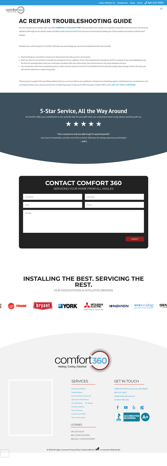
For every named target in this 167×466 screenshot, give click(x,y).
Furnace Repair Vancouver (81, 394)
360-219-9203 (120, 391)
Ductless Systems (77, 405)
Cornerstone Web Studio (110, 448)
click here (131, 83)
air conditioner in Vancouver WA (66, 26)
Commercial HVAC (78, 412)
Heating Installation (78, 387)
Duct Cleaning (76, 409)
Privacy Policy (75, 448)
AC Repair (89, 402)
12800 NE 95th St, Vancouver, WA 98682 (131, 387)
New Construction (78, 416)
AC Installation (77, 402)
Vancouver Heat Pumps (80, 398)
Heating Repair (77, 391)
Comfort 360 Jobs (121, 398)
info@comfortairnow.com (124, 394)
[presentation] (4, 453)
